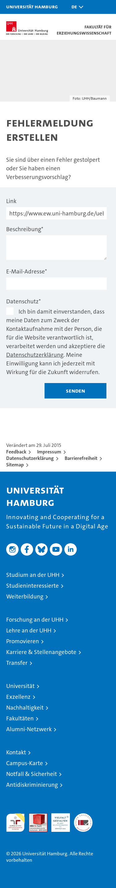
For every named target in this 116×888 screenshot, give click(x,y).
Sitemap (15, 464)
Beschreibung (24, 229)
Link (11, 201)
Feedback (16, 451)
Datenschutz (23, 301)
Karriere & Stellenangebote (41, 652)
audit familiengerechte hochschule (15, 822)
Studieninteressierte (32, 586)
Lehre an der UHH (28, 630)
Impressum (49, 451)
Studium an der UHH (32, 575)
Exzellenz (18, 697)
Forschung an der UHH (34, 619)
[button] (76, 7)
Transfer (17, 663)
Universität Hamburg (32, 6)
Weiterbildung (24, 596)
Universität (20, 686)
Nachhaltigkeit (25, 707)
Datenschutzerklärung (34, 355)
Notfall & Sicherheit (31, 774)
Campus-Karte (24, 763)
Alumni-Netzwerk (29, 729)
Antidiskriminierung (32, 785)
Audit (35, 816)
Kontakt (16, 752)
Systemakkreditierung (83, 816)
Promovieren (22, 641)
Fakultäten (20, 718)
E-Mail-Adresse (26, 271)
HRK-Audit (57, 819)
